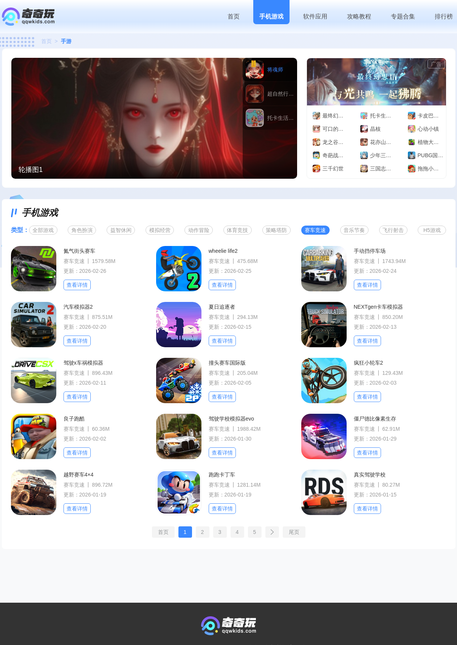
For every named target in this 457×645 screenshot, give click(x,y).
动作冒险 (198, 230)
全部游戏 (43, 230)
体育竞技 (237, 230)
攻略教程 (359, 16)
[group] (154, 118)
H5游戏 (432, 230)
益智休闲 (121, 230)
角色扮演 (82, 230)
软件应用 (315, 16)
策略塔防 (276, 230)
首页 (234, 16)
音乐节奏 (354, 230)
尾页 (294, 532)
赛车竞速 (315, 230)
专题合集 (403, 16)
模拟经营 (159, 230)
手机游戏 (271, 16)
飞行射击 (393, 230)
